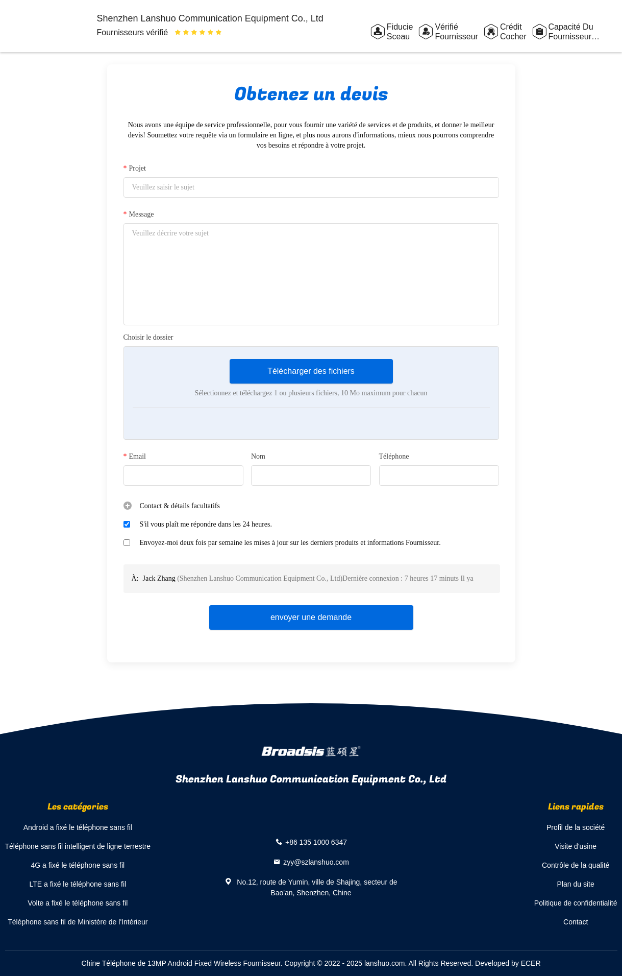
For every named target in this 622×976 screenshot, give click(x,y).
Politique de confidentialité (575, 903)
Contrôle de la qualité (575, 865)
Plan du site (575, 884)
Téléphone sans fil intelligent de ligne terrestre (78, 846)
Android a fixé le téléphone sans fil (77, 827)
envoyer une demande (311, 617)
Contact (575, 922)
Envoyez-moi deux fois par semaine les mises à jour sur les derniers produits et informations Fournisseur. (290, 542)
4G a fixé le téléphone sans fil (78, 865)
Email (134, 456)
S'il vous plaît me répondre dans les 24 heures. (206, 524)
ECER (531, 963)
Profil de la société (575, 827)
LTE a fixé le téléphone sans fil (77, 884)
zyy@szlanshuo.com (316, 862)
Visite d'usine (575, 846)
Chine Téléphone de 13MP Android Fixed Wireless (161, 963)
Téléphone (394, 456)
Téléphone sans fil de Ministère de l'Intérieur (77, 922)
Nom (258, 456)
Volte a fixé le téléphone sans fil (78, 903)
